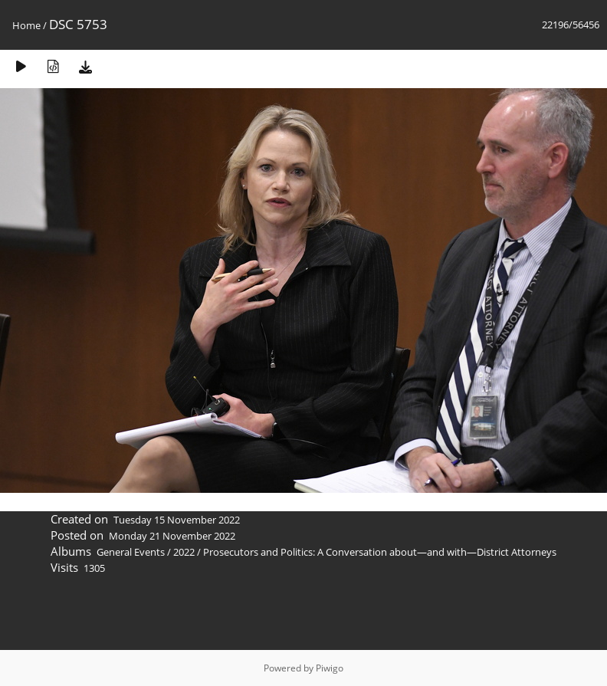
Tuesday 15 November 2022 (176, 520)
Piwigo (329, 668)
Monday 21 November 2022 (172, 536)
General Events (131, 552)
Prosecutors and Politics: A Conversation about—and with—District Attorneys (379, 552)
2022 (184, 552)
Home (26, 25)
